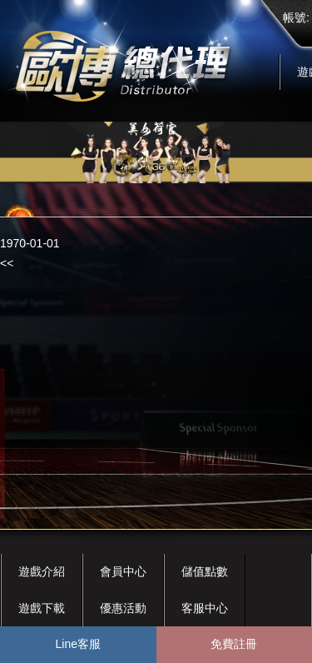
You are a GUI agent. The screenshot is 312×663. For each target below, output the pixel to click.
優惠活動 (123, 608)
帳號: (296, 17)
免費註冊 (233, 644)
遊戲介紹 (41, 571)
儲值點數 (204, 571)
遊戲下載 (41, 608)
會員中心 (123, 571)
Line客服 (78, 644)
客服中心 (204, 608)
